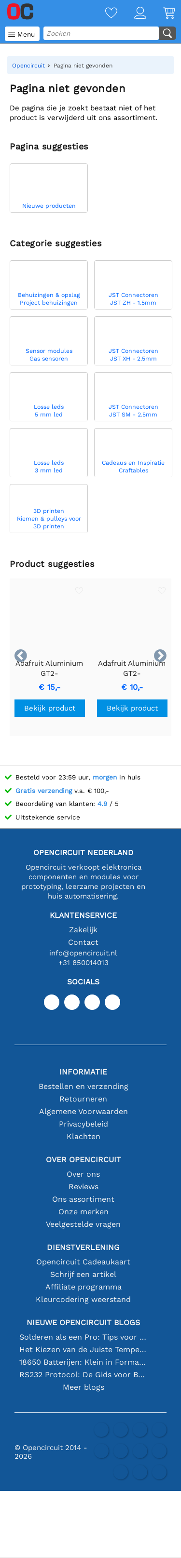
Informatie (83, 1071)
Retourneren (83, 1098)
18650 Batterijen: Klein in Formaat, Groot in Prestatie (83, 1362)
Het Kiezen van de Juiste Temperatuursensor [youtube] (83, 1349)
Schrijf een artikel (83, 1274)
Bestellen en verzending (83, 1086)
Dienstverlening (83, 1247)
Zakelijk (83, 929)
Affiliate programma (83, 1286)
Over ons (83, 1174)
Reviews (83, 1186)
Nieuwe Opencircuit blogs (83, 1322)
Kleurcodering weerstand (83, 1299)
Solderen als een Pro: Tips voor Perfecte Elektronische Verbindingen (83, 1337)
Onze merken (83, 1211)
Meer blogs (83, 1387)
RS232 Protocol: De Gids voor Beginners (83, 1374)
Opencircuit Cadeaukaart (83, 1261)
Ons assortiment (83, 1199)
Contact (83, 942)
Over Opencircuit (83, 1159)
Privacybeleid (83, 1123)
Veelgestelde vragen (83, 1224)
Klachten (83, 1136)
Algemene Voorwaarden (83, 1111)
